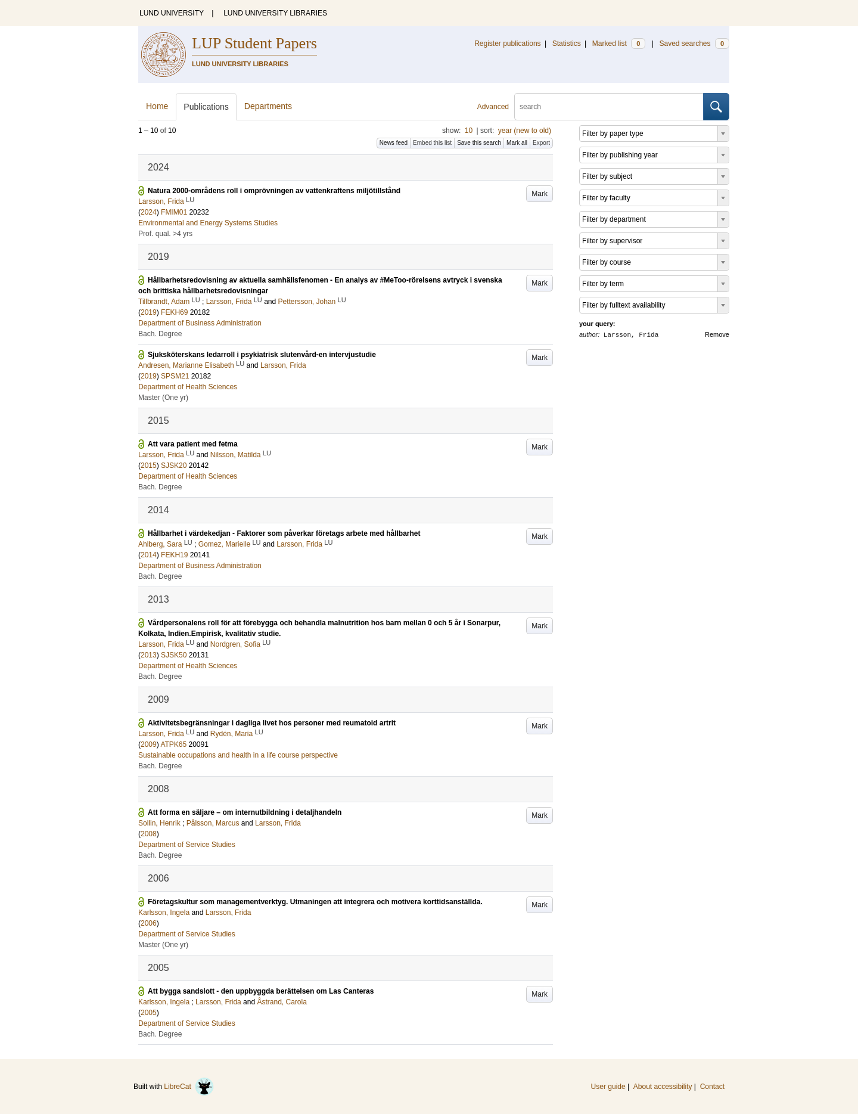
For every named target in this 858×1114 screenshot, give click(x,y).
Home (157, 106)
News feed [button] (394, 142)
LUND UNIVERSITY (171, 13)
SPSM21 (175, 376)
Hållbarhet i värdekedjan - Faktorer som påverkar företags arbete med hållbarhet (284, 533)
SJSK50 (173, 655)
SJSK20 (173, 465)
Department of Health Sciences (187, 387)
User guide (608, 1086)
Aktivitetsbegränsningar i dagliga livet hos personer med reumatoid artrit (272, 723)
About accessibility (662, 1086)
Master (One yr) (163, 397)
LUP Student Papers (254, 43)
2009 (149, 744)
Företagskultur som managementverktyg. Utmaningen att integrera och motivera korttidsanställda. (315, 902)
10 (468, 130)
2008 (149, 834)
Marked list (618, 43)
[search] (609, 106)
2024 (149, 212)
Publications (206, 106)
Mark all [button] (516, 142)
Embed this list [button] (432, 142)
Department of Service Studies (186, 844)
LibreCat (189, 1086)
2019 (149, 312)
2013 (149, 655)
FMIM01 (174, 212)
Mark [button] (539, 194)
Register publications (507, 43)
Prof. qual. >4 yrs (165, 233)
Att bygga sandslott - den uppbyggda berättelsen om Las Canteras (261, 991)
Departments (268, 106)
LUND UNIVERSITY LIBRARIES (275, 13)
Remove (717, 334)
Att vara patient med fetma (193, 444)
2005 (149, 1013)
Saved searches (694, 43)
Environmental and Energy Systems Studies (208, 223)
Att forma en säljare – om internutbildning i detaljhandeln (244, 812)
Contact (712, 1086)
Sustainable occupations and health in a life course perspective (238, 755)
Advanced (493, 107)
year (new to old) (524, 130)
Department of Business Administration (200, 323)
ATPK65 (173, 744)
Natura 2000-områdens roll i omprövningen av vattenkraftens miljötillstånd (274, 191)
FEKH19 (174, 555)
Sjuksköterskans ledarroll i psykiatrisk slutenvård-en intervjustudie (262, 354)
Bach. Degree (160, 334)
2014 (149, 555)
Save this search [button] (479, 142)
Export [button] (541, 142)
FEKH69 (174, 312)
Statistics (566, 43)
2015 (149, 465)
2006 (149, 923)
